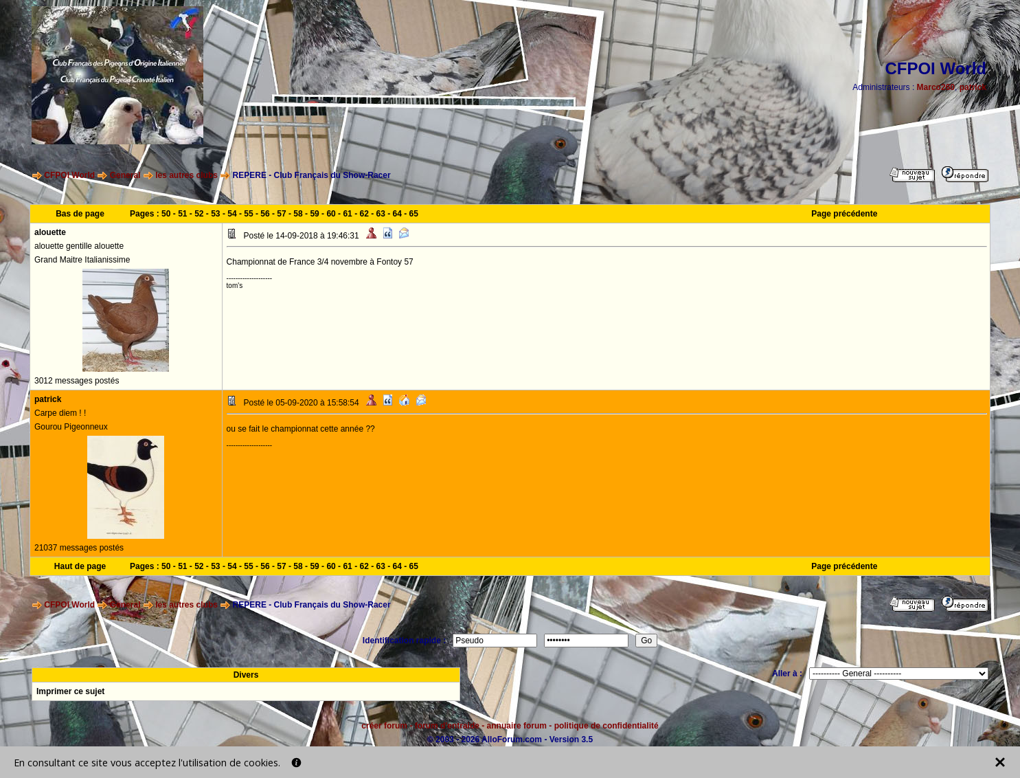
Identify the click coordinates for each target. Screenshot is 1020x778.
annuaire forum (517, 726)
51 (182, 214)
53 (215, 214)
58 (297, 214)
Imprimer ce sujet (70, 691)
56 (264, 214)
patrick (973, 87)
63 (380, 214)
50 (165, 214)
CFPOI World (69, 175)
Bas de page (80, 214)
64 (397, 214)
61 (347, 214)
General (125, 175)
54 (231, 214)
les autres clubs (186, 175)
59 (314, 214)
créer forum (384, 726)
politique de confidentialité (606, 726)
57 (281, 214)
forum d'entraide (447, 726)
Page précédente (844, 214)
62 (363, 214)
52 (198, 214)
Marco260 (936, 87)
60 (330, 214)
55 (248, 214)
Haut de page (80, 566)
